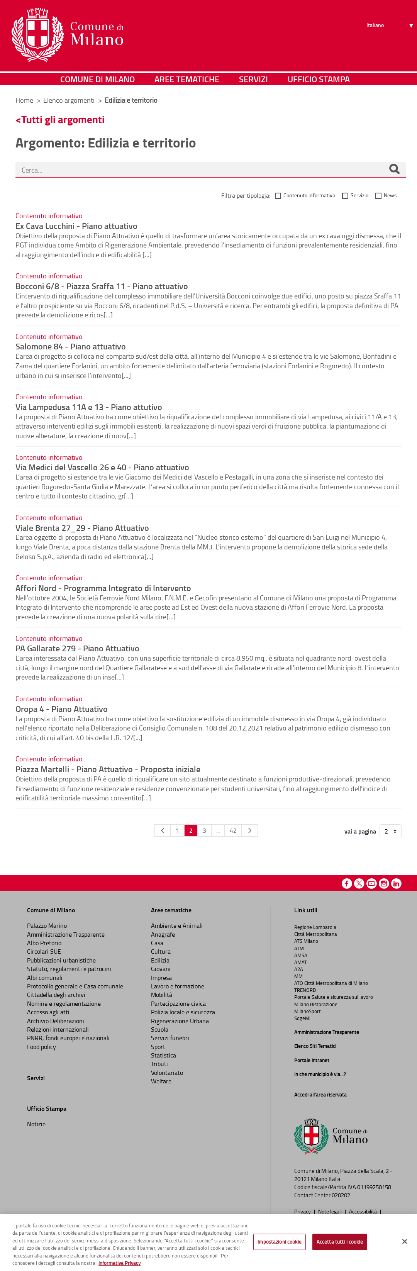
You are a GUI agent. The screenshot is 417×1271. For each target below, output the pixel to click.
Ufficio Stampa (319, 79)
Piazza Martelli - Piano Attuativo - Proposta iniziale (107, 769)
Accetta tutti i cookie (340, 1241)
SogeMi (302, 1018)
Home (24, 100)
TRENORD (305, 989)
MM (298, 976)
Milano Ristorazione (315, 1004)
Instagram (384, 883)
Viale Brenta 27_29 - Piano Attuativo (82, 527)
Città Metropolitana (315, 933)
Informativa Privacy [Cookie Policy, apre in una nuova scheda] (119, 1262)
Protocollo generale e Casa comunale (75, 986)
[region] (208, 1242)
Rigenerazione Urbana (180, 1021)
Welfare (161, 1081)
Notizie (36, 1124)
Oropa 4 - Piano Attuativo (61, 708)
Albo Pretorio (44, 943)
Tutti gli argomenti (63, 119)
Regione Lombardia (315, 927)
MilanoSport (307, 1011)
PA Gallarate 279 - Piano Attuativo (77, 648)
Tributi (159, 1063)
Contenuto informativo (309, 195)
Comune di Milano (97, 79)
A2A (298, 969)
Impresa (161, 977)
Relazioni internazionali (58, 1029)
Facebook (347, 883)
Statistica (163, 1055)
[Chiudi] (404, 1241)
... (218, 830)
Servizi (253, 79)
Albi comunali (45, 977)
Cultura (161, 951)
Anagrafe (163, 934)
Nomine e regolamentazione (64, 1003)
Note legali (330, 1211)
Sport (158, 1046)
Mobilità (161, 994)
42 (233, 830)
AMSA (300, 955)
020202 (341, 1195)
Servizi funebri (170, 1038)
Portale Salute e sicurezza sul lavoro (333, 996)
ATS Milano (306, 940)
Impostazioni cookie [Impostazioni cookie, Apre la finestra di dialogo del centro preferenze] (279, 1241)
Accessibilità (363, 1211)
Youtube (371, 883)
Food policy (41, 1046)
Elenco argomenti (69, 100)
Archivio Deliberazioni (55, 1021)
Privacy (303, 1211)
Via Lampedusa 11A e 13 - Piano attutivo (88, 406)
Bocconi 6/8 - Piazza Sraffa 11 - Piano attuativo (101, 286)
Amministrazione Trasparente (66, 934)
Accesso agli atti (48, 1012)
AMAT (300, 962)
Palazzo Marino (47, 925)
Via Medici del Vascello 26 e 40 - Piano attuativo (102, 467)
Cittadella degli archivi (56, 994)
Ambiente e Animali (177, 925)
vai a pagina (360, 831)
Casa (157, 943)
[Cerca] (394, 170)
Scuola (159, 1029)
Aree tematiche (186, 79)
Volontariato (167, 1072)
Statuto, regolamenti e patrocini (69, 968)
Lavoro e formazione (177, 986)
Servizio (359, 195)
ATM (299, 948)
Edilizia (160, 960)
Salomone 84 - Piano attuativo (70, 346)
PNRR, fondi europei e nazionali (68, 1038)
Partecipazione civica (178, 1003)
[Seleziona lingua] (390, 35)
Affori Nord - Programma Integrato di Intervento (103, 587)
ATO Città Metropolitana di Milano (331, 983)
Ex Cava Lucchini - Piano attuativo (76, 225)
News (390, 195)
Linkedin (396, 883)
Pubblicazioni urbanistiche (61, 960)
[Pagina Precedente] (162, 830)
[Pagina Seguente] (250, 830)
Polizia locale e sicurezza (183, 1012)
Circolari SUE (44, 951)
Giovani (161, 968)
